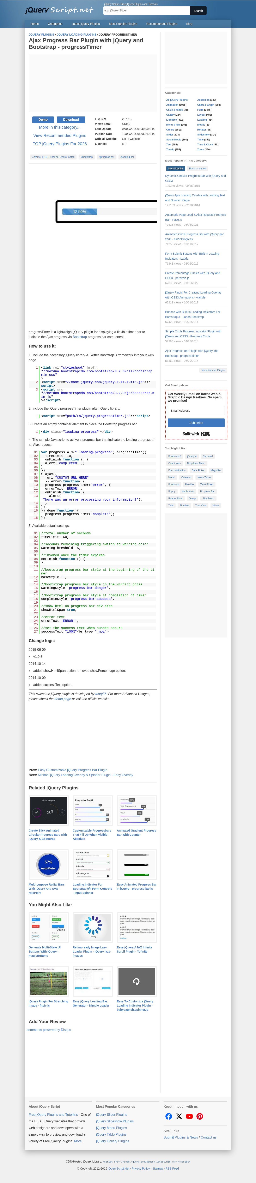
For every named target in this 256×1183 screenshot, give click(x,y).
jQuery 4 (191, 456)
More (78, 1141)
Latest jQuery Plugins (86, 23)
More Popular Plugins (213, 370)
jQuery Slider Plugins (111, 1114)
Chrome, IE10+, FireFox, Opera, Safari (53, 157)
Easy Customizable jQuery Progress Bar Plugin (72, 770)
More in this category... (60, 127)
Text (168, 144)
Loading (202, 119)
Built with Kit (196, 433)
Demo (43, 119)
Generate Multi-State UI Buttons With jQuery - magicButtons (45, 951)
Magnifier (216, 470)
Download (71, 119)
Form (200, 109)
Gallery (170, 114)
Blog (189, 23)
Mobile (201, 124)
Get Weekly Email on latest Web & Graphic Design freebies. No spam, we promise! (195, 397)
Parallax (189, 484)
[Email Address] (196, 410)
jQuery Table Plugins (111, 1134)
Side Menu (208, 498)
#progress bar (106, 157)
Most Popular (175, 168)
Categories (55, 23)
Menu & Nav (173, 124)
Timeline (184, 505)
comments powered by (49, 1030)
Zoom (200, 149)
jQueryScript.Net (118, 1168)
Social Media (173, 139)
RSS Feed (172, 1168)
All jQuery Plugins (177, 99)
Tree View (200, 505)
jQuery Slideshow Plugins (115, 1121)
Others (170, 129)
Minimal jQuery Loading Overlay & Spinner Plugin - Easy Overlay (85, 775)
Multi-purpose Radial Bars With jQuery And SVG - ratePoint (47, 888)
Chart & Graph (205, 104)
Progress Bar (207, 491)
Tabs (170, 505)
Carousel (208, 456)
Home (35, 23)
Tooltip (170, 149)
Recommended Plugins (161, 23)
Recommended (197, 168)
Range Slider (175, 498)
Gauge (192, 498)
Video (216, 505)
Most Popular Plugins (123, 23)
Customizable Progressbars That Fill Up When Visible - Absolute (92, 834)
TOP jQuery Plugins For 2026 (60, 143)
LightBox (171, 119)
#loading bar (127, 157)
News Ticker (204, 477)
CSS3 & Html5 (174, 109)
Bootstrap (80, 337)
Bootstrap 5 (174, 456)
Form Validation (176, 470)
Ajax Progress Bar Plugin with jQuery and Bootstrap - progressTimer (86, 43)
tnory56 (100, 694)
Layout (201, 114)
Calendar (186, 477)
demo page (63, 699)
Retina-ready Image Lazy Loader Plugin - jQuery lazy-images (92, 951)
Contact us (209, 1137)
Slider (169, 134)
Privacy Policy (141, 1168)
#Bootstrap (87, 157)
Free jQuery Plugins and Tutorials (61, 8)
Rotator (201, 129)
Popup (172, 491)
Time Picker (206, 484)
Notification (188, 491)
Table (200, 139)
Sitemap (157, 1168)
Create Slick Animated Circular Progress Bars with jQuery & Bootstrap (48, 834)
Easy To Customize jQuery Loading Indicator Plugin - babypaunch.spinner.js (135, 1005)
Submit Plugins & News (181, 1137)
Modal (171, 477)
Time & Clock (205, 144)
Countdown (174, 463)
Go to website (131, 138)
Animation (172, 104)
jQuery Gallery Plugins (112, 1141)
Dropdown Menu (196, 463)
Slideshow (203, 134)
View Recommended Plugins (59, 135)
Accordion (203, 99)
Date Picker (198, 470)
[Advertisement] (93, 83)
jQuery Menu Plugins (111, 1128)
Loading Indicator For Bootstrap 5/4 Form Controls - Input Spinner (92, 888)
